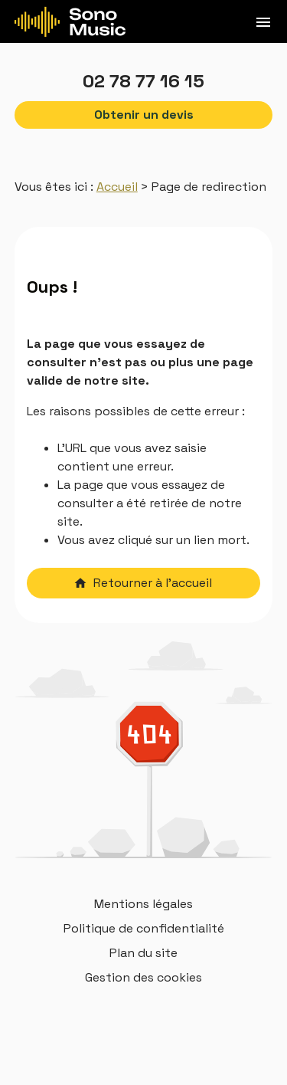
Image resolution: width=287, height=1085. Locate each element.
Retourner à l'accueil (142, 583)
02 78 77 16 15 (143, 81)
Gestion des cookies (143, 977)
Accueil (117, 187)
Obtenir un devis (144, 115)
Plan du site (143, 953)
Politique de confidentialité (144, 928)
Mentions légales (143, 904)
